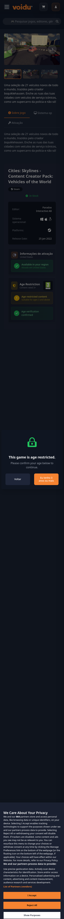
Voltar (17, 479)
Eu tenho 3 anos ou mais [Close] (46, 479)
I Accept (31, 898)
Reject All (32, 908)
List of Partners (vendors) (17, 889)
